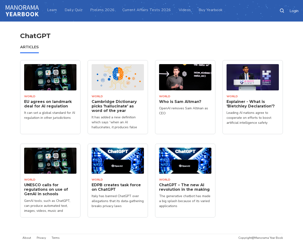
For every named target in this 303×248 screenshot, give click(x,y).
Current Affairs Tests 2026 (146, 10)
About (26, 238)
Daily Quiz (74, 10)
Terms (56, 238)
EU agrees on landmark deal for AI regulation (48, 103)
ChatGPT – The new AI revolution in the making (184, 187)
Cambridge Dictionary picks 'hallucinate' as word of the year (114, 106)
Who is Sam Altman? (180, 101)
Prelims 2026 (102, 10)
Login (294, 11)
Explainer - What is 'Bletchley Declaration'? (251, 103)
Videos (185, 10)
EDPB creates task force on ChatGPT (116, 187)
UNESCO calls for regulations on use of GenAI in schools (46, 189)
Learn (52, 10)
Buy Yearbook (211, 10)
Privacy (41, 238)
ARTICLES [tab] (29, 47)
